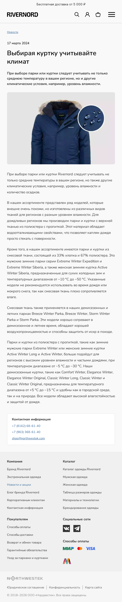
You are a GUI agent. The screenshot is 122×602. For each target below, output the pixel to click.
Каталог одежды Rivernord (81, 469)
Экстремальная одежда (24, 477)
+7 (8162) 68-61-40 (26, 426)
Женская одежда (75, 485)
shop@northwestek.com (28, 438)
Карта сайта (93, 587)
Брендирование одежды (80, 508)
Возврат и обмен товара (24, 542)
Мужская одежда (75, 477)
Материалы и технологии (81, 500)
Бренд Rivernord (19, 469)
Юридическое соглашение (25, 587)
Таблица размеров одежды (82, 492)
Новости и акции (19, 485)
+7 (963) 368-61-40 (26, 432)
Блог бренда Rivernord (23, 492)
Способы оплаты (18, 527)
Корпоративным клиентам (26, 500)
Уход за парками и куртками (27, 558)
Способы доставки (20, 535)
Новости (12, 32)
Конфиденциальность (64, 587)
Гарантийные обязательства (27, 550)
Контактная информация (25, 508)
